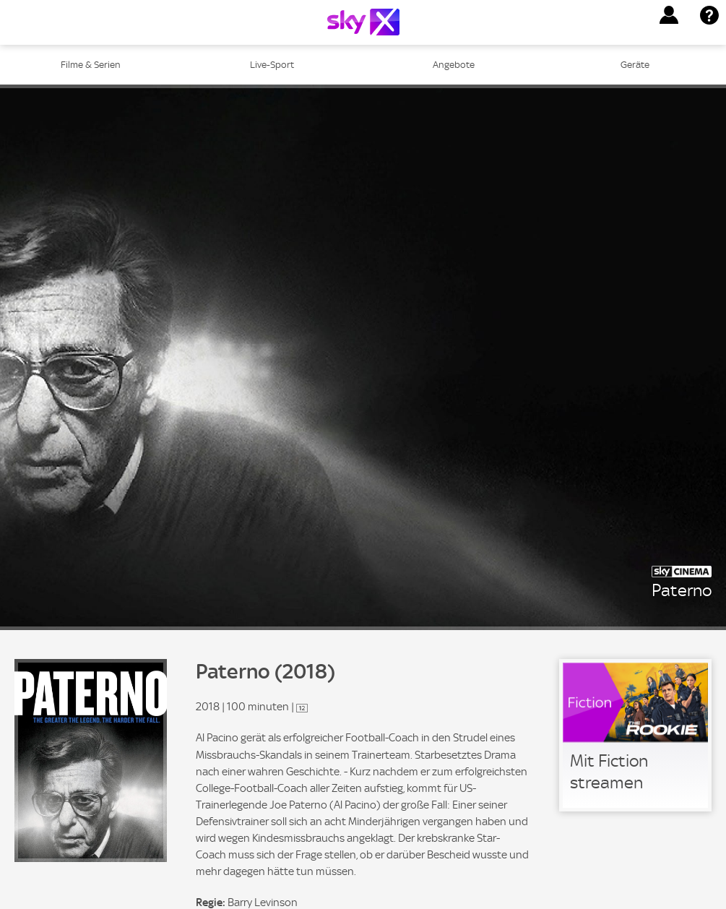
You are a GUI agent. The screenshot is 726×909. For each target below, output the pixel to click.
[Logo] (363, 22)
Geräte (635, 64)
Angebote (454, 64)
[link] (635, 735)
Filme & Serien (91, 64)
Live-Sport (272, 64)
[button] (669, 15)
